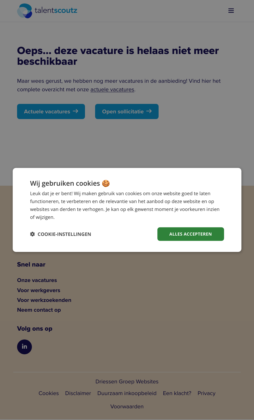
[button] (60, 234)
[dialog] (127, 210)
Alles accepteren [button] (190, 234)
